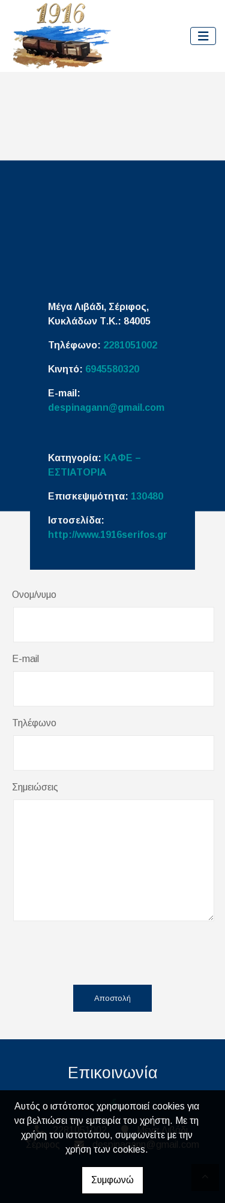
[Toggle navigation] (203, 36)
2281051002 (130, 345)
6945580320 (112, 369)
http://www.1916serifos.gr (107, 535)
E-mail (25, 659)
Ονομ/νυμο (34, 595)
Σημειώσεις (35, 787)
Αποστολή (112, 998)
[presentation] (107, 952)
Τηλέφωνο (34, 723)
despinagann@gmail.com (106, 407)
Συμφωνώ (112, 1180)
